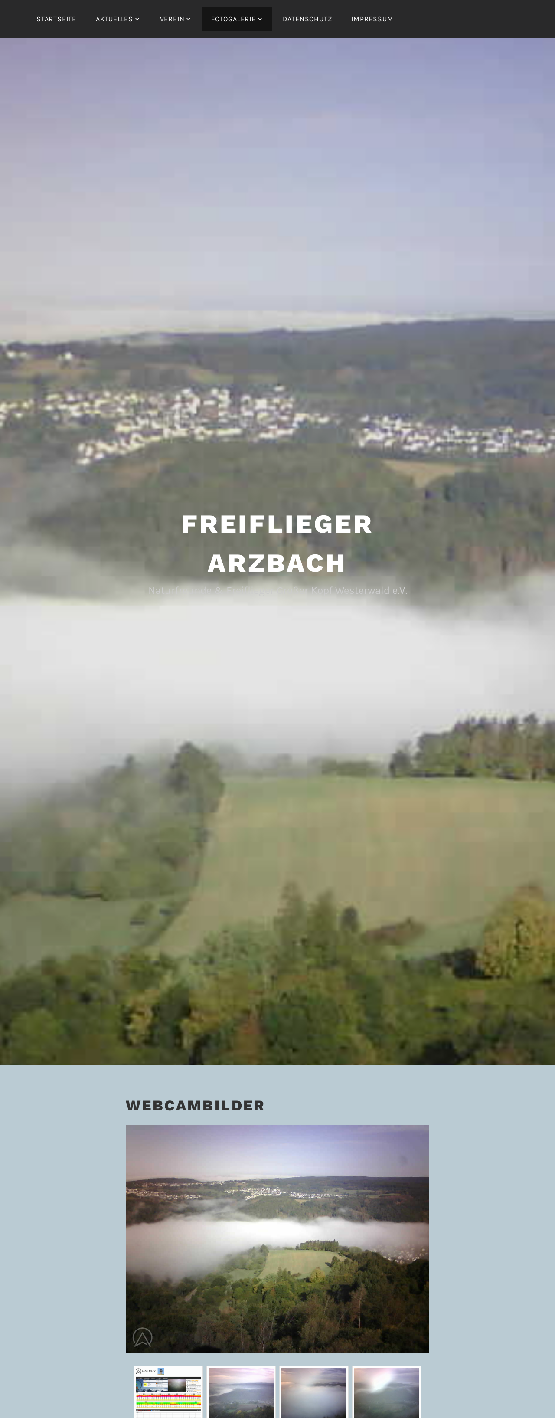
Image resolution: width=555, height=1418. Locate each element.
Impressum (372, 19)
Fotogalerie (233, 19)
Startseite (56, 19)
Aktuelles (114, 19)
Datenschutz (307, 19)
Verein (172, 19)
